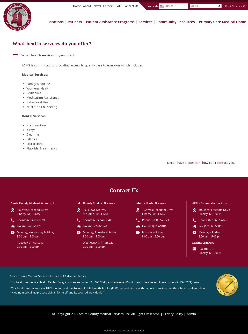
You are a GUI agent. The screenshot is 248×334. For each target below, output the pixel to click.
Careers (108, 6)
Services (145, 21)
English (166, 6)
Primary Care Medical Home (222, 21)
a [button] (239, 6)
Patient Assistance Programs (110, 21)
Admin (191, 314)
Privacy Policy (173, 314)
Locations (55, 21)
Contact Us (130, 6)
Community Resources (175, 21)
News (97, 6)
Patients (75, 21)
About (87, 6)
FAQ (118, 6)
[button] (124, 55)
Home (77, 6)
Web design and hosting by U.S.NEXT (124, 330)
